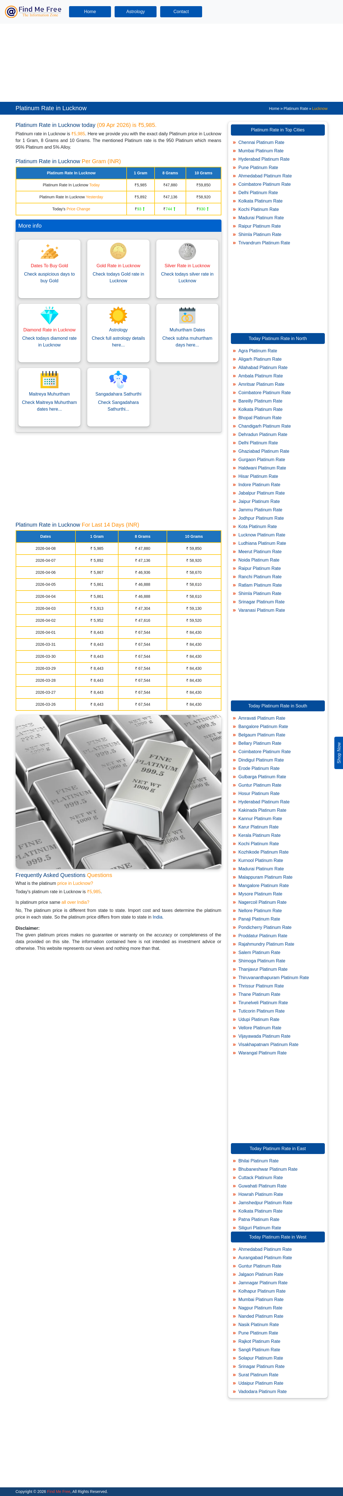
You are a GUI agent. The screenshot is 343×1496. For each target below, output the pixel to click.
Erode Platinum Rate (259, 768)
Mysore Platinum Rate (260, 894)
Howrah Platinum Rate (260, 1194)
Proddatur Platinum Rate (262, 935)
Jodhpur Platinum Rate (261, 518)
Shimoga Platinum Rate (261, 960)
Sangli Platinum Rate (259, 1349)
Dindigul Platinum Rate (261, 760)
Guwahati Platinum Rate (262, 1186)
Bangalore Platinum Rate (263, 726)
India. (158, 917)
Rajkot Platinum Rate (259, 1341)
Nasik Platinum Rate (258, 1324)
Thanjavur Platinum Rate (263, 969)
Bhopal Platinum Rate (260, 417)
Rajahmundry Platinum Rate (266, 944)
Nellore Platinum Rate (260, 910)
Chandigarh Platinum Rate (264, 426)
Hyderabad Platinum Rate (264, 159)
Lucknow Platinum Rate (261, 535)
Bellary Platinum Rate (260, 743)
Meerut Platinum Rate (260, 551)
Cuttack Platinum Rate (260, 1177)
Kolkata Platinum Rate (260, 201)
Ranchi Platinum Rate (260, 576)
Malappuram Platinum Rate (265, 877)
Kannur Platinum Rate (260, 818)
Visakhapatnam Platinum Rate (268, 1044)
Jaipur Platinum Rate (259, 501)
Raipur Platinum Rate (259, 226)
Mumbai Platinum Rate (261, 150)
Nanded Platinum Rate (260, 1316)
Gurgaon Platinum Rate (261, 459)
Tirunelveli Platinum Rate (263, 1002)
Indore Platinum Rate (259, 484)
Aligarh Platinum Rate (260, 359)
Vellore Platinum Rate (260, 1027)
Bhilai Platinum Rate (258, 1160)
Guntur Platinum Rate (260, 785)
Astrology (135, 11)
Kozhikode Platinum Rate (263, 852)
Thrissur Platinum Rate (261, 986)
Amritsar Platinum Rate (261, 384)
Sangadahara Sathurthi (118, 394)
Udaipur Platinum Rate (260, 1383)
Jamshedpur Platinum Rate (265, 1202)
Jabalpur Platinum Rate (261, 493)
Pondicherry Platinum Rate (265, 927)
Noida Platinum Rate (259, 560)
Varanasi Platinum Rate (261, 610)
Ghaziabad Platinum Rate (263, 451)
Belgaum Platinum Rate (261, 735)
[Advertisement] (167, 63)
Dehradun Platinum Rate (262, 434)
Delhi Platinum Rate (258, 192)
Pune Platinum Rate (258, 167)
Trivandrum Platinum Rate (264, 242)
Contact (181, 11)
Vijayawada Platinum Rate (264, 1036)
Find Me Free (58, 1491)
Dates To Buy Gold (49, 265)
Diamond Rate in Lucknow (49, 329)
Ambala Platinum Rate (260, 376)
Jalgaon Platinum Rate (260, 1274)
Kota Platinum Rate (257, 526)
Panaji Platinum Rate (259, 919)
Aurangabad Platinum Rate (265, 1257)
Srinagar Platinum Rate (261, 601)
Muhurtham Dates (187, 329)
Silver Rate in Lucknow (187, 265)
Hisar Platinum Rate (258, 476)
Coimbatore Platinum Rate (264, 184)
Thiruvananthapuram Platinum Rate (273, 977)
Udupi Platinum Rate (259, 1019)
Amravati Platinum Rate (261, 718)
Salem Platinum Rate (259, 952)
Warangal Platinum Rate (262, 1053)
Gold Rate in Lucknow (118, 265)
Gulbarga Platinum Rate (262, 776)
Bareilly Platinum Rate (260, 401)
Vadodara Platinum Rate (262, 1391)
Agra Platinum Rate (257, 350)
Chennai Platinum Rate (261, 142)
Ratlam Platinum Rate (260, 585)
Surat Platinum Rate (258, 1374)
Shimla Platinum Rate (260, 234)
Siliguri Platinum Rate (259, 1227)
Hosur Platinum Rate (259, 793)
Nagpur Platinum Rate (260, 1307)
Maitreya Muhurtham (49, 394)
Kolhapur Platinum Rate (262, 1291)
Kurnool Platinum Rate (260, 860)
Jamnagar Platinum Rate (263, 1282)
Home (90, 11)
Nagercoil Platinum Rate (262, 902)
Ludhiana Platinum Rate (262, 543)
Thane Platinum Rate (259, 994)
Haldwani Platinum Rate (262, 468)
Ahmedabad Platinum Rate (265, 176)
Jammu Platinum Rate (260, 509)
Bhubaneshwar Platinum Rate (268, 1169)
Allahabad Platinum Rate (263, 367)
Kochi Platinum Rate (258, 209)
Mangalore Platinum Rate (263, 885)
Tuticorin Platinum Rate (261, 1011)
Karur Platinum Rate (258, 827)
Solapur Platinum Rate (260, 1358)
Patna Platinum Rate (259, 1219)
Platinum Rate (296, 108)
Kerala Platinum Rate (259, 835)
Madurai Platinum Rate (261, 217)
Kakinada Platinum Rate (262, 810)
